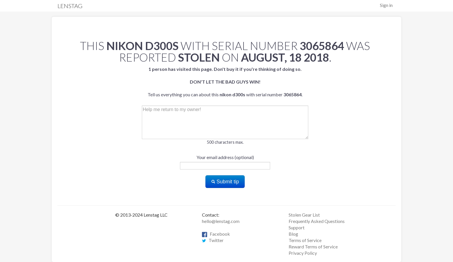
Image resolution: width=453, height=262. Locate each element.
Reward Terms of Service (313, 246)
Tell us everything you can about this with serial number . (225, 81)
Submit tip (225, 181)
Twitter (213, 240)
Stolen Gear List (304, 214)
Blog (293, 234)
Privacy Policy (303, 253)
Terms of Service (305, 240)
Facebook (216, 234)
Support (297, 227)
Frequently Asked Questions (317, 221)
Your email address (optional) (225, 157)
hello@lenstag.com (221, 221)
